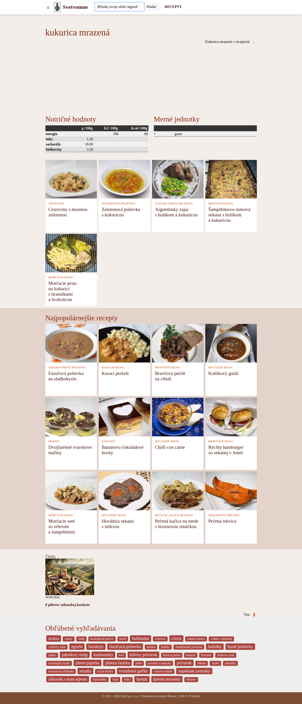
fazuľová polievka (125, 646)
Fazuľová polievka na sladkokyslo (66, 376)
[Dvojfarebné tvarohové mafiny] (71, 417)
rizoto (215, 663)
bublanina (140, 638)
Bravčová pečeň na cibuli (170, 376)
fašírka (151, 647)
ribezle (201, 663)
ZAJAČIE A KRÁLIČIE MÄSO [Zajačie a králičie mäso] (173, 203)
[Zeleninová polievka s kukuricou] (124, 179)
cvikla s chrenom (221, 639)
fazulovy (95, 646)
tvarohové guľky (133, 671)
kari (121, 655)
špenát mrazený (166, 679)
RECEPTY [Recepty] (173, 7)
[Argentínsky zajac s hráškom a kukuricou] (178, 179)
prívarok (184, 662)
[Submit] (151, 7)
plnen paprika (87, 662)
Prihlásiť (194, 696)
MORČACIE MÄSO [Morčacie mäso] (60, 277)
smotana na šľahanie (61, 671)
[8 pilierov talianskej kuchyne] (69, 576)
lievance (206, 655)
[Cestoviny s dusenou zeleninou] (71, 179)
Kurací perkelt (115, 373)
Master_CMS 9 (177, 696)
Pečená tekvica (222, 521)
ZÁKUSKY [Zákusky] (108, 441)
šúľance (191, 679)
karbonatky (103, 654)
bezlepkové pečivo (102, 639)
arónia (53, 638)
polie (139, 663)
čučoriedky (100, 679)
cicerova (160, 639)
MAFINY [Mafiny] (54, 441)
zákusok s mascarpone (67, 679)
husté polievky (240, 646)
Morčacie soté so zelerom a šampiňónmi (61, 526)
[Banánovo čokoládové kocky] (124, 417)
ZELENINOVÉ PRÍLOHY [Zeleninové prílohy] (224, 515)
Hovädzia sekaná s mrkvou (117, 523)
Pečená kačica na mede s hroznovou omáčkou (176, 523)
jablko (52, 655)
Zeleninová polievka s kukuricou (121, 212)
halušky (215, 646)
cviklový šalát (57, 647)
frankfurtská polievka (189, 647)
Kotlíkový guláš (223, 373)
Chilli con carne (170, 447)
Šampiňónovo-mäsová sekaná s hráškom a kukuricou (229, 215)
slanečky (230, 663)
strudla (85, 671)
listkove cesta (225, 655)
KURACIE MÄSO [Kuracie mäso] (113, 367)
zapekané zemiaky (194, 671)
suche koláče (105, 671)
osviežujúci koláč (59, 663)
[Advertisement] (151, 77)
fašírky (165, 647)
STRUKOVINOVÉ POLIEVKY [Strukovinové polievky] (67, 367)
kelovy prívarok (143, 654)
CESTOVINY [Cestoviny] (56, 203)
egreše (76, 646)
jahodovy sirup (75, 654)
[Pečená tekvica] (231, 490)
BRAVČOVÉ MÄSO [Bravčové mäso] (220, 203)
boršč (122, 639)
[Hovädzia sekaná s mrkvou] (124, 490)
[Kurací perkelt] (124, 343)
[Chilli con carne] (178, 417)
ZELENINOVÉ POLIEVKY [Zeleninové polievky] (118, 203)
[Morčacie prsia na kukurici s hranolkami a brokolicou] (71, 253)
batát (81, 639)
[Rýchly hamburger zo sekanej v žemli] (231, 417)
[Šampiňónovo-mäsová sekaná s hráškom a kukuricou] (231, 179)
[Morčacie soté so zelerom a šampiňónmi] (71, 490)
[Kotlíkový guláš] (231, 343)
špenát (141, 679)
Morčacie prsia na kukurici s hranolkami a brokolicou (62, 291)
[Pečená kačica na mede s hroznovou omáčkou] (178, 490)
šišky (127, 679)
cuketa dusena (196, 639)
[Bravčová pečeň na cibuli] (178, 343)
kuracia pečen (171, 655)
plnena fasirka (117, 662)
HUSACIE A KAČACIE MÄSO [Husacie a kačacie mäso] (174, 515)
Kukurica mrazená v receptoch (230, 42)
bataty (69, 639)
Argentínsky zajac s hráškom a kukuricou (176, 212)
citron (176, 638)
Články (50, 556)
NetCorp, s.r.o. (130, 696)
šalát (115, 679)
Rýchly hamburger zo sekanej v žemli (225, 449)
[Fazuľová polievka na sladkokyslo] (71, 343)
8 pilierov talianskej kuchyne (67, 605)
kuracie (190, 655)
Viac (249, 614)
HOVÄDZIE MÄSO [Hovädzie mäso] (220, 367)
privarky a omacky (159, 663)
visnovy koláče (163, 671)
